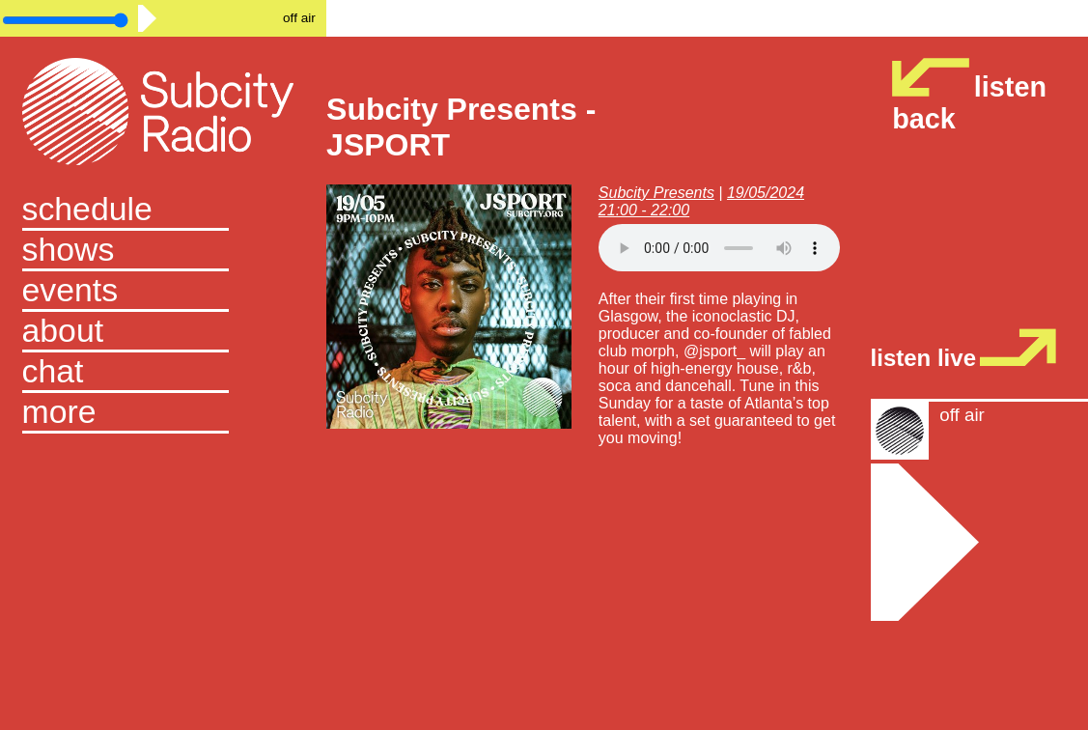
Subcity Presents (656, 192)
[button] (163, 413)
